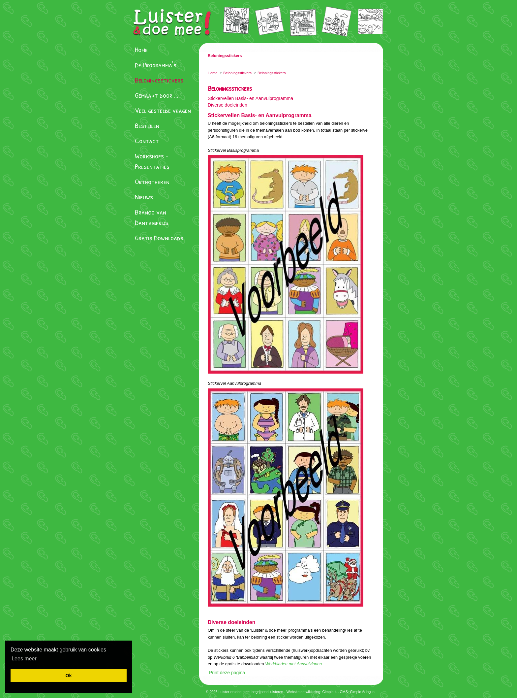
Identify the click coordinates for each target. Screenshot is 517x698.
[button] (24, 658)
